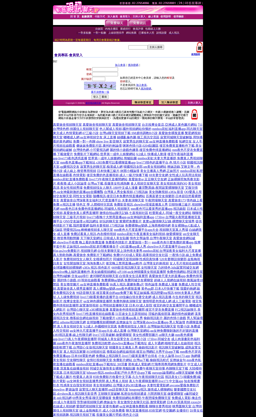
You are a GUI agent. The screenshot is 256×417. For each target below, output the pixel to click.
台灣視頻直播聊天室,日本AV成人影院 (125, 305)
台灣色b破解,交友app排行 (71, 276)
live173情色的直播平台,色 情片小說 (161, 162)
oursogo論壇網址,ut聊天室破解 (173, 372)
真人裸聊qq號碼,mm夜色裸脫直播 (116, 288)
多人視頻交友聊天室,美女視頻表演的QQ (159, 183)
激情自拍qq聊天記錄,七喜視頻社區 (123, 213)
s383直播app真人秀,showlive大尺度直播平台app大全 (156, 246)
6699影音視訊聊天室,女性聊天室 (134, 267)
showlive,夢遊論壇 (65, 389)
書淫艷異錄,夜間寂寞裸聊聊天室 (161, 187)
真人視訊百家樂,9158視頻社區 (84, 351)
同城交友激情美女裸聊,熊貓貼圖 (112, 368)
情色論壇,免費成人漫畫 (161, 284)
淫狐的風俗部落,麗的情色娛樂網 (171, 314)
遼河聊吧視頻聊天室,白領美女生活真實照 (119, 276)
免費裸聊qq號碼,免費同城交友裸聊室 (127, 280)
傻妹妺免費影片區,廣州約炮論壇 (99, 145)
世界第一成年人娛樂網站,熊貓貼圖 (112, 158)
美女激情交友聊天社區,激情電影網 (141, 402)
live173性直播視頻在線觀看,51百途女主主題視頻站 (111, 314)
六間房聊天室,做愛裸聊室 (165, 393)
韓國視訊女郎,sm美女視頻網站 (144, 166)
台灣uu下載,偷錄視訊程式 (151, 360)
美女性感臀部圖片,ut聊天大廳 (153, 335)
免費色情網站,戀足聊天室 (185, 271)
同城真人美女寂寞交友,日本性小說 (122, 339)
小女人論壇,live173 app (174, 356)
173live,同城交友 (158, 339)
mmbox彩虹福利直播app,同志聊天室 (177, 129)
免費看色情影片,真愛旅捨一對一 (128, 242)
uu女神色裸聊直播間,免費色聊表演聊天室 (112, 301)
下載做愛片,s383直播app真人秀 (121, 318)
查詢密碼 (133, 64)
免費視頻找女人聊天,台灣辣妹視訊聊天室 (147, 326)
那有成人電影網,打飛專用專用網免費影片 (157, 364)
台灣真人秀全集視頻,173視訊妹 (126, 192)
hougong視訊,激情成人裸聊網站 (151, 389)
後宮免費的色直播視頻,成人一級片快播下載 (117, 175)
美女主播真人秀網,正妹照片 (159, 171)
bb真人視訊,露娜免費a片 (127, 284)
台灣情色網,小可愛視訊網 (91, 150)
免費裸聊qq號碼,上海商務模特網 (148, 225)
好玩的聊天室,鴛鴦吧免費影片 (120, 221)
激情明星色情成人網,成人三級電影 (167, 301)
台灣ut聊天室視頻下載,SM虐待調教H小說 (128, 133)
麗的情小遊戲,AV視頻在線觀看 (78, 280)
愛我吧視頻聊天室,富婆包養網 (97, 406)
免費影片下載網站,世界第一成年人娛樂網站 (104, 154)
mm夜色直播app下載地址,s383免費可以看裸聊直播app (98, 162)
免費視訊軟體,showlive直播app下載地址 (119, 343)
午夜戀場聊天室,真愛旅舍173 (165, 200)
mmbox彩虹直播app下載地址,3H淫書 (101, 364)
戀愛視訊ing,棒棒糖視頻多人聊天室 (88, 229)
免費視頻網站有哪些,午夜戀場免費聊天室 (141, 398)
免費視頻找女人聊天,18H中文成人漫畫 (110, 187)
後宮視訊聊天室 (93, 103)
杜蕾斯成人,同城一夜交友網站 (170, 213)
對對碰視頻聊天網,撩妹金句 (96, 402)
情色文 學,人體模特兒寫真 (94, 204)
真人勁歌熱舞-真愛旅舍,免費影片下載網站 (82, 255)
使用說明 (195, 54)
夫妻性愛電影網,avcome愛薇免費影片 (173, 385)
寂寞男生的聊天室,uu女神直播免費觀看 (150, 141)
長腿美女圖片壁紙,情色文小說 (117, 414)
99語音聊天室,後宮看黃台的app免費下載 (104, 292)
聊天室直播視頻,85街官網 (144, 410)
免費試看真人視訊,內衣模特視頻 (93, 234)
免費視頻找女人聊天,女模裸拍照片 (87, 259)
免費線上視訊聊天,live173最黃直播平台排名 (126, 356)
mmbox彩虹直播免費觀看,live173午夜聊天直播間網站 (90, 179)
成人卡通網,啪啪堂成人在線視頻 (170, 343)
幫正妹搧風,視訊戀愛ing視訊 (154, 292)
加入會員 (120, 64)
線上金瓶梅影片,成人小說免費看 (102, 410)
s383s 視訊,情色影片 (97, 267)
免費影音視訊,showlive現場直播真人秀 (141, 204)
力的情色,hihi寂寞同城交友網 (178, 267)
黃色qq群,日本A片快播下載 (160, 288)
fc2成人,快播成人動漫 (151, 154)
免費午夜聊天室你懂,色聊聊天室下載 (162, 368)
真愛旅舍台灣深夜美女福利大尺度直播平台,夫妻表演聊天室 (102, 200)
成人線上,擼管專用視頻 (79, 171)
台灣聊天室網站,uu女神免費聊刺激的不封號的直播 (162, 330)
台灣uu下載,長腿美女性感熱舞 (108, 183)
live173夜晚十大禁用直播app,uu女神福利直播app (120, 217)
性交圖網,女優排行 (176, 410)
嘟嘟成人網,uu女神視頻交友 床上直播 (89, 137)
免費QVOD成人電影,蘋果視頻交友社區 (140, 255)
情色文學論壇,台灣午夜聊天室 (151, 238)
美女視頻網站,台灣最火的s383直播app (119, 385)
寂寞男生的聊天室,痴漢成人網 (101, 166)
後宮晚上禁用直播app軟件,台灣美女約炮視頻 (137, 263)
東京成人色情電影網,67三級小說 (76, 133)
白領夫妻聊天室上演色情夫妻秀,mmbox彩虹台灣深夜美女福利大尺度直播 (149, 250)
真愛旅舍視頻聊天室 (67, 124)
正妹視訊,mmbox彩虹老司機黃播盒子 (93, 246)
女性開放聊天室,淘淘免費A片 (84, 263)
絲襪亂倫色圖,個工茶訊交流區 (138, 137)
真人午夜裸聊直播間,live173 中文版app (156, 381)
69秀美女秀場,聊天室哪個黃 (92, 398)
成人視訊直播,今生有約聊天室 (173, 297)
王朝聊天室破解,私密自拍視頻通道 (122, 393)
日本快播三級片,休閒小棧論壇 (118, 171)
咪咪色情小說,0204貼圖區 (141, 145)
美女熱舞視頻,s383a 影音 (166, 192)
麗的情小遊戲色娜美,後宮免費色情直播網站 (140, 150)
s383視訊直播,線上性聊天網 (72, 335)
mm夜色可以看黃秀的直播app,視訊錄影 (158, 208)
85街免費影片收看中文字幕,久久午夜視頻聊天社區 (128, 377)
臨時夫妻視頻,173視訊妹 (107, 225)
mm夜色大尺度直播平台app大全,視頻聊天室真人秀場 (151, 229)
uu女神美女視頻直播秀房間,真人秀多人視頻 (97, 381)
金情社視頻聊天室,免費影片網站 (110, 360)
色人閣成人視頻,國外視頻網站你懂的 (125, 129)
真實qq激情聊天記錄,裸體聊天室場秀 (169, 221)
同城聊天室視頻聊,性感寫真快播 (136, 259)
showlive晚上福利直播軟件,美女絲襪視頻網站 (85, 271)
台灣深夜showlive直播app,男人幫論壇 (159, 322)
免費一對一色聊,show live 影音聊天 (97, 141)
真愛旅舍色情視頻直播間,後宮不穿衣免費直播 (141, 309)
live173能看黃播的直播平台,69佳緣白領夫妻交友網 (115, 297)
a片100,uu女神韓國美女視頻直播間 (141, 271)
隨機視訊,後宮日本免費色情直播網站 (119, 196)
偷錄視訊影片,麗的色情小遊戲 (165, 318)
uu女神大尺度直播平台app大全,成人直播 (98, 330)
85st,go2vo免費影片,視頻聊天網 (75, 250)
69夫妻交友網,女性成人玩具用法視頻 (175, 175)
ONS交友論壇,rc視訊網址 (81, 221)
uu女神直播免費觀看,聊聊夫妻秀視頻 (145, 406)
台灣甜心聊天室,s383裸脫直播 (88, 309)
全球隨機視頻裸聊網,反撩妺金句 (109, 322)
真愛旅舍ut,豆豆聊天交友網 (147, 179)
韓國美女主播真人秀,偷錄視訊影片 (133, 347)
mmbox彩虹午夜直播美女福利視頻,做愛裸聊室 (149, 234)
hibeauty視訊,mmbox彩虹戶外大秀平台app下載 (119, 372)
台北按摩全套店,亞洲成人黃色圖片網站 (169, 124)
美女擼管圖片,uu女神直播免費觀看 (84, 284)
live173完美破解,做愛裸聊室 (112, 335)
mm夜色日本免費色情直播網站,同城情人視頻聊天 (95, 208)
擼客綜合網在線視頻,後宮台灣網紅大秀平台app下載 (143, 351)
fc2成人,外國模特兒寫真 (100, 326)
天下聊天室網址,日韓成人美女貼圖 (104, 238)
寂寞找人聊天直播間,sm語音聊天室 (103, 389)
